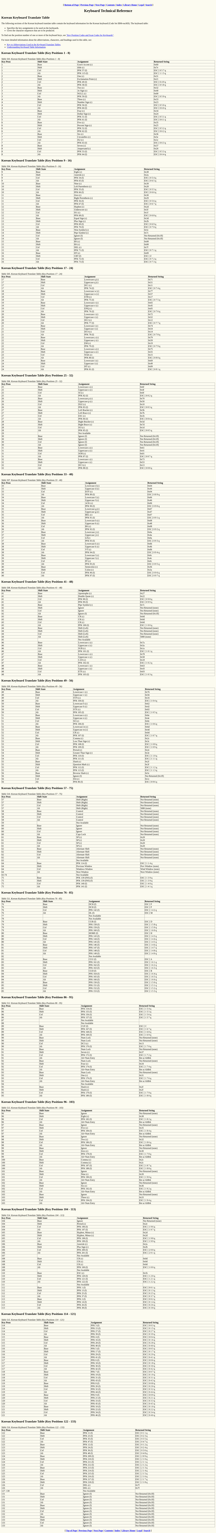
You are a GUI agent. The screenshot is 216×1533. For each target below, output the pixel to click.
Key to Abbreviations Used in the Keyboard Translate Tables (33, 44)
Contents (110, 5)
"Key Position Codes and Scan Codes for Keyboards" (90, 35)
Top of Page (71, 1530)
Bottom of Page (71, 5)
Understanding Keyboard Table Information (26, 47)
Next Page (100, 5)
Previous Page (87, 5)
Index (119, 5)
